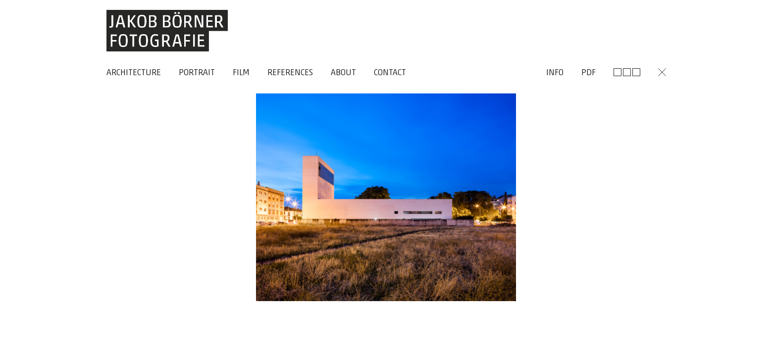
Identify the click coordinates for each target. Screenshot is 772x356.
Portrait (197, 73)
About (343, 73)
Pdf (588, 73)
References (290, 73)
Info (555, 73)
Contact (390, 73)
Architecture (133, 73)
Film (241, 73)
